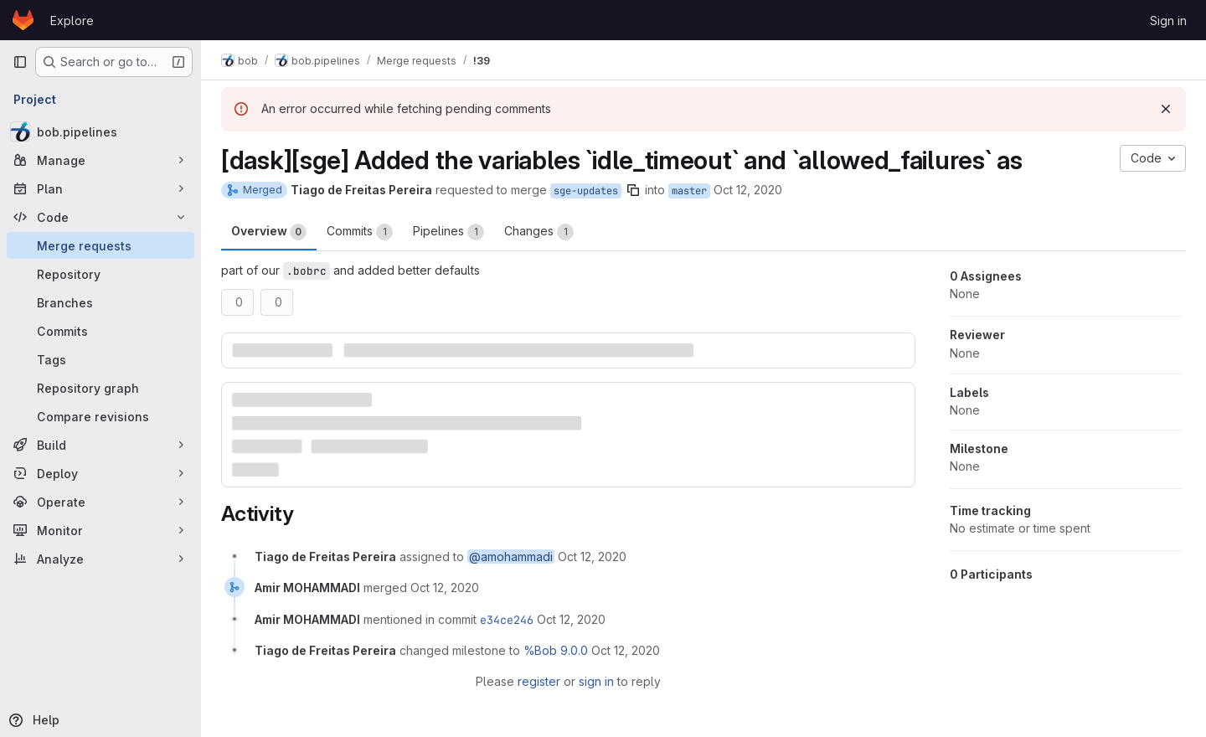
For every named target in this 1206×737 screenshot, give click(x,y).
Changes (539, 232)
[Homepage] (23, 20)
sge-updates (586, 191)
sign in (596, 681)
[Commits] (100, 330)
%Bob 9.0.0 (555, 650)
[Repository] (100, 273)
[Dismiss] (1166, 109)
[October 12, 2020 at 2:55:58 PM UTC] (571, 619)
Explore (72, 20)
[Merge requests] (100, 245)
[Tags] (100, 359)
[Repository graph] (100, 387)
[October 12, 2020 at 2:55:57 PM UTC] (444, 587)
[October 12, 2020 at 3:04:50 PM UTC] (625, 650)
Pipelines (448, 232)
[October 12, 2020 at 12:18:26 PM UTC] (592, 556)
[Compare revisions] (100, 416)
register (539, 681)
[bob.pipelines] (100, 131)
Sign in (1168, 20)
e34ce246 (506, 619)
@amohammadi (511, 556)
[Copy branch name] (633, 190)
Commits (360, 232)
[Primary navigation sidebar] (20, 62)
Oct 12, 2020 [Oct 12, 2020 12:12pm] (748, 190)
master (689, 191)
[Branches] (100, 302)
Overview (269, 232)
